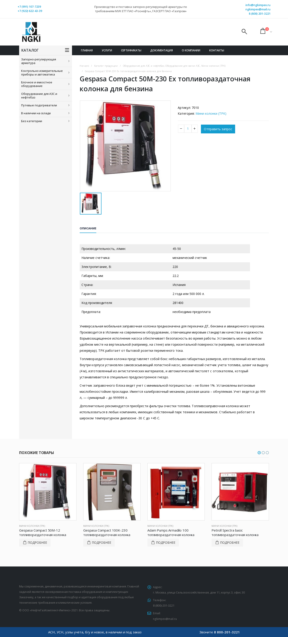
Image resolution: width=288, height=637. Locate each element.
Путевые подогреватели (39, 105)
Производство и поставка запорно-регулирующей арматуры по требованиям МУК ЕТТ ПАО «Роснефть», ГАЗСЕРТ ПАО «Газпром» (140, 9)
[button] (259, 452)
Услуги (107, 50)
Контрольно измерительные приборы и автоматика (42, 72)
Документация (161, 50)
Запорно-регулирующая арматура (38, 61)
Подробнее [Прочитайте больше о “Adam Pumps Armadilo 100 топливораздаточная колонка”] (165, 542)
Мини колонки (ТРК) (211, 113)
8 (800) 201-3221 (259, 14)
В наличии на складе (36, 113)
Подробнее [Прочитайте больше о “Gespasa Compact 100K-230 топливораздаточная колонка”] (101, 542)
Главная (87, 50)
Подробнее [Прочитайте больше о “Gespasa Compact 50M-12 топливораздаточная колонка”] (37, 542)
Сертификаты (131, 50)
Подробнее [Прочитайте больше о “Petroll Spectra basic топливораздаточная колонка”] (229, 542)
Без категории (31, 121)
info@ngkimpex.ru (257, 5)
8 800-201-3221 (227, 632)
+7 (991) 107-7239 (29, 7)
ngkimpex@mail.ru (257, 9)
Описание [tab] (88, 228)
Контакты (216, 50)
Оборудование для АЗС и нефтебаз (39, 95)
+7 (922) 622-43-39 (30, 11)
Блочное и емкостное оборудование (36, 84)
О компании (191, 50)
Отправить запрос (218, 129)
